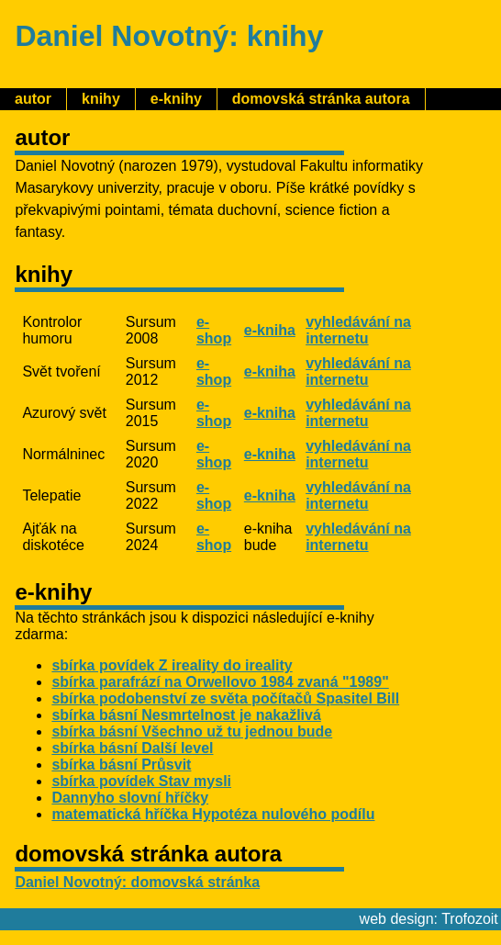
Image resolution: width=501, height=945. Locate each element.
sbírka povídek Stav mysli (141, 781)
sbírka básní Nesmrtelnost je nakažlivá (185, 715)
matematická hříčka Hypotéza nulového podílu (212, 814)
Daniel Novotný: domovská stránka (137, 882)
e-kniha (269, 330)
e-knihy (176, 99)
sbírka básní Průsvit (121, 764)
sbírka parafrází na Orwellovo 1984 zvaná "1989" (219, 682)
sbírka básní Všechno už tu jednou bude (191, 731)
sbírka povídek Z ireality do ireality (171, 665)
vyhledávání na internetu (358, 330)
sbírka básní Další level (132, 748)
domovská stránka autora (321, 99)
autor (33, 99)
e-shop (213, 330)
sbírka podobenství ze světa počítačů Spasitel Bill (225, 698)
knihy (101, 99)
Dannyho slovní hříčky (129, 797)
